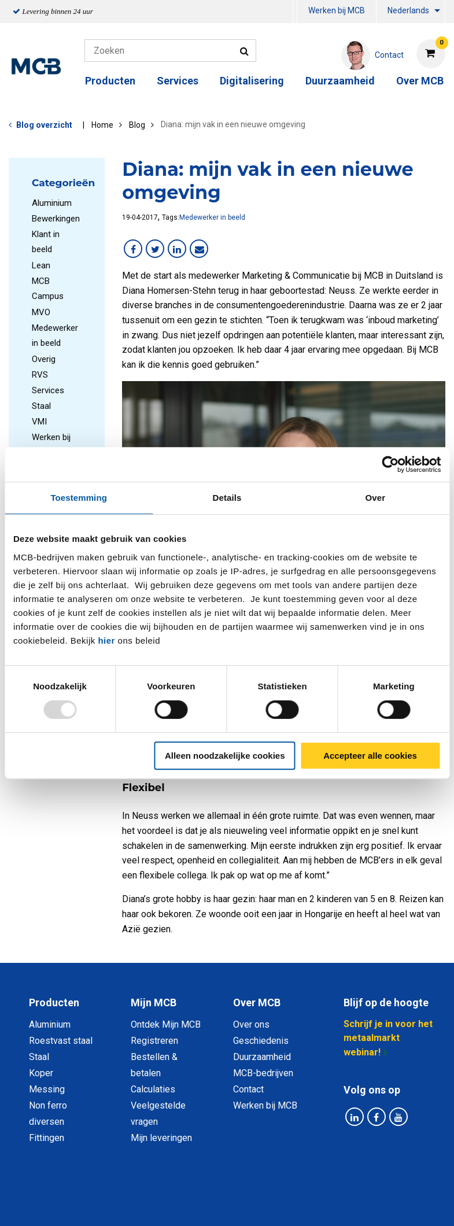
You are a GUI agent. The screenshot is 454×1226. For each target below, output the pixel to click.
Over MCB (420, 81)
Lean (41, 265)
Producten (110, 81)
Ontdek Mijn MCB (166, 1024)
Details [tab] (227, 498)
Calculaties (153, 1089)
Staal (41, 406)
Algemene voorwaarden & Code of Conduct (270, 1195)
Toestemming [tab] (78, 498)
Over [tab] (376, 498)
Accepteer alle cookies (370, 755)
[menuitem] (295, 12)
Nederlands (408, 10)
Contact (248, 1089)
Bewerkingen (56, 218)
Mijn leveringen (161, 1137)
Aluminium (52, 203)
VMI (39, 421)
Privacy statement (130, 1195)
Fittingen (46, 1137)
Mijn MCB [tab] (153, 1002)
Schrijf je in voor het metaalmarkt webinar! (388, 1038)
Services (177, 81)
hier (106, 640)
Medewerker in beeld (212, 217)
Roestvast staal (61, 1040)
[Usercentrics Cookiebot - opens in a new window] (390, 464)
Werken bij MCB (336, 10)
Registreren (154, 1040)
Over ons (251, 1024)
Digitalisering (252, 81)
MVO (41, 312)
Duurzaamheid (340, 81)
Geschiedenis (261, 1040)
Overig (44, 359)
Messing (47, 1089)
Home (102, 125)
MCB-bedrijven (263, 1073)
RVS (40, 375)
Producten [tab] (54, 1002)
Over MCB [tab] (256, 1002)
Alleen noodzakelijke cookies (225, 755)
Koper (41, 1073)
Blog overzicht (44, 125)
